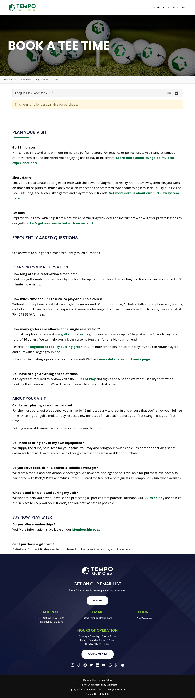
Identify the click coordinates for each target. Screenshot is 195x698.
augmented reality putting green (56, 347)
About (172, 7)
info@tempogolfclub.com (97, 618)
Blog (184, 7)
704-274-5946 (144, 618)
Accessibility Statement (105, 685)
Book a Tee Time (98, 654)
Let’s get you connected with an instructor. (64, 223)
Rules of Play (86, 379)
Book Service (10, 79)
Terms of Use (85, 685)
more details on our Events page (124, 359)
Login (55, 79)
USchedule (103, 694)
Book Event (26, 79)
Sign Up (97, 600)
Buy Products (42, 79)
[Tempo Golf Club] (21, 7)
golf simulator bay (75, 334)
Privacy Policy (105, 680)
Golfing (157, 7)
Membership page (86, 529)
